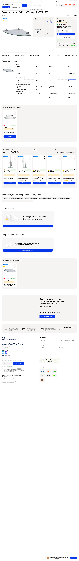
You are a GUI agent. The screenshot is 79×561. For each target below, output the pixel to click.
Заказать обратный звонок (47, 316)
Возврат (41, 1)
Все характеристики (38, 29)
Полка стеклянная (49, 25)
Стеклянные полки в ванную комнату (25, 200)
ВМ (52, 22)
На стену (37, 87)
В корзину (63, 34)
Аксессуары (5, 198)
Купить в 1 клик (66, 37)
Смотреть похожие (19, 55)
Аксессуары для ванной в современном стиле (47, 198)
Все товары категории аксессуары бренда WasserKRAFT (44, 34)
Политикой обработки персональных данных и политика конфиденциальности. (11, 380)
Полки (52, 149)
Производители (43, 345)
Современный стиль (72, 79)
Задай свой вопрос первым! (27, 250)
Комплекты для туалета (43, 149)
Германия (51, 23)
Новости (61, 345)
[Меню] (22, 5)
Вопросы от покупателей (71, 55)
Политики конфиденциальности (13, 370)
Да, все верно (6, 7)
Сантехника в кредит (34, 1)
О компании (21, 1)
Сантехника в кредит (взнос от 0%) (67, 340)
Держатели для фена (70, 149)
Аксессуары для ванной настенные (64, 198)
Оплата (41, 349)
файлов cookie (57, 558)
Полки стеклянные (59, 149)
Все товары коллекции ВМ (45, 31)
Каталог (41, 343)
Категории (47, 55)
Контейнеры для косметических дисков (66, 152)
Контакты (46, 1)
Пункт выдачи (61, 45)
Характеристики (5, 55)
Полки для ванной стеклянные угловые (10, 200)
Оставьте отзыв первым (28, 225)
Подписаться (18, 363)
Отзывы (57, 55)
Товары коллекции (34, 55)
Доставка (27, 1)
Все (35, 149)
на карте (51, 360)
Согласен (73, 557)
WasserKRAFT (50, 21)
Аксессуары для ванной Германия (31, 198)
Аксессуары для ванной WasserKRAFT (16, 198)
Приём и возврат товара (64, 343)
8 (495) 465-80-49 (59, 1)
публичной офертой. (10, 382)
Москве (65, 43)
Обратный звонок (74, 1)
